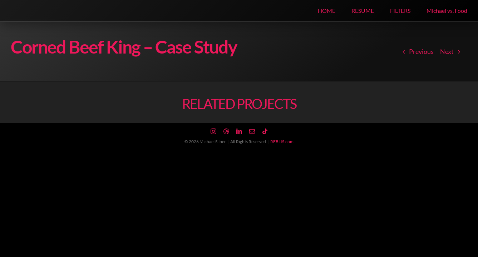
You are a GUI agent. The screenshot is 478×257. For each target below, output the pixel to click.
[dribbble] (226, 131)
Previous (421, 51)
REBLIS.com (282, 141)
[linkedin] (239, 131)
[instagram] (213, 131)
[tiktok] (265, 131)
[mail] (252, 131)
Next (447, 51)
